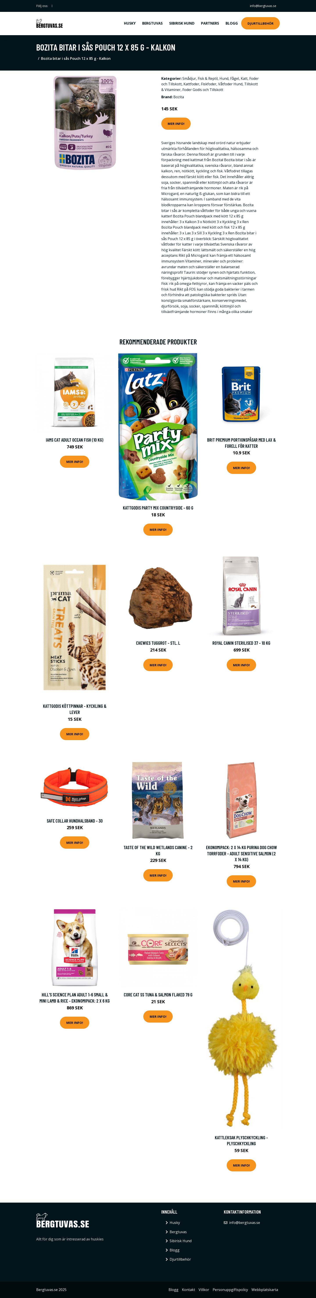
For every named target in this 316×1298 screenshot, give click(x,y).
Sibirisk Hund (181, 23)
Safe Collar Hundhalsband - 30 (75, 820)
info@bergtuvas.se (263, 6)
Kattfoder (191, 84)
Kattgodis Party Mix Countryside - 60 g (158, 507)
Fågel (234, 78)
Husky (130, 23)
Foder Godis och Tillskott (202, 89)
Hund (223, 78)
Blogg (232, 23)
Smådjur (189, 78)
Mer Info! (176, 123)
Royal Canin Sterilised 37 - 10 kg (241, 643)
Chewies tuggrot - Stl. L (158, 643)
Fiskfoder (208, 84)
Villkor (204, 1289)
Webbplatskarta (264, 1289)
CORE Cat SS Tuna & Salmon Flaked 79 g (158, 994)
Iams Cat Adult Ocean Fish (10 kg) (74, 439)
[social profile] (52, 6)
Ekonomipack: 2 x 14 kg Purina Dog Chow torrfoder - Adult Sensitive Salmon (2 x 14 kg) (241, 853)
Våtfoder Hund (230, 84)
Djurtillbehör (260, 23)
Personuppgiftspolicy (230, 1289)
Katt (244, 78)
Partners (210, 23)
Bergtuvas (152, 23)
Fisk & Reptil (208, 78)
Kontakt (188, 1289)
